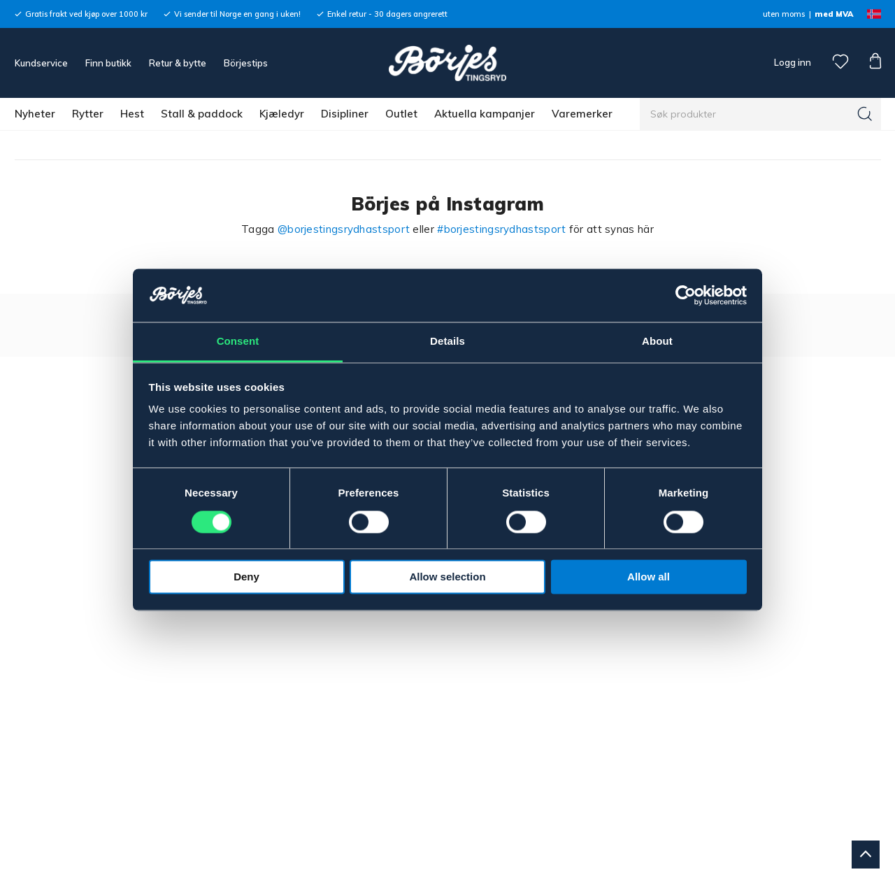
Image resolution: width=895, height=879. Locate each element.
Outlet (401, 113)
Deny (246, 577)
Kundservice (41, 63)
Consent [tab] (238, 342)
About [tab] (657, 342)
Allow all (648, 577)
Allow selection (447, 577)
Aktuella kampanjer (484, 113)
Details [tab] (447, 342)
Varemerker (582, 113)
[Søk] (865, 114)
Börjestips (246, 63)
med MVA (834, 14)
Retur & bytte (177, 63)
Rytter (87, 113)
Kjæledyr (281, 113)
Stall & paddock (202, 113)
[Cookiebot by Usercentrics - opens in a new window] (685, 295)
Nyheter (35, 113)
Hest (132, 113)
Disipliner (344, 113)
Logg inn (791, 62)
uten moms (784, 14)
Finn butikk (108, 63)
